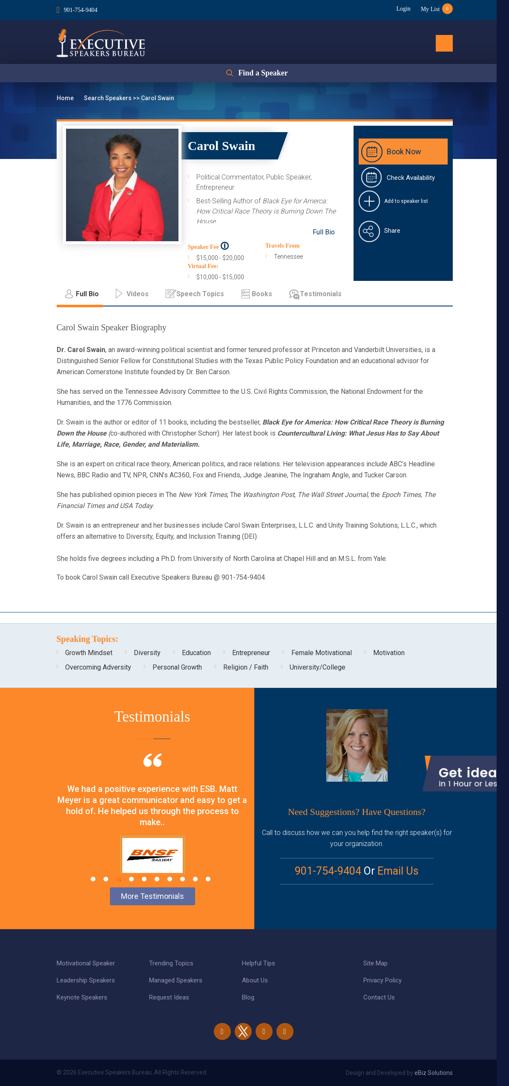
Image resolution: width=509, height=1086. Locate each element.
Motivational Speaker (86, 963)
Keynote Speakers (82, 997)
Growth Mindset (88, 653)
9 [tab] (195, 879)
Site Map (375, 963)
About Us (255, 980)
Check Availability (411, 178)
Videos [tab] (138, 294)
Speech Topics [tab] (200, 294)
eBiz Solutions (433, 1072)
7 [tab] (169, 879)
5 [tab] (144, 879)
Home (66, 98)
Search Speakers (108, 98)
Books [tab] (262, 294)
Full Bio (324, 232)
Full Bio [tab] (87, 294)
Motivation (389, 653)
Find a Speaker (263, 73)
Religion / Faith (245, 667)
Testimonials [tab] (321, 294)
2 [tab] (106, 879)
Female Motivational (321, 653)
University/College (317, 667)
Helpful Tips (258, 963)
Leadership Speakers (86, 980)
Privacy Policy (382, 980)
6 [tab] (157, 879)
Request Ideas (169, 997)
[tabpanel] (152, 825)
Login (403, 9)
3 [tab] (118, 879)
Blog (248, 997)
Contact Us (379, 997)
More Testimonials (152, 896)
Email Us (398, 871)
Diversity (147, 653)
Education (196, 653)
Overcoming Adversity (98, 667)
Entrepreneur (251, 653)
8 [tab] (182, 879)
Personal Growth (177, 667)
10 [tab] (208, 879)
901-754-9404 (81, 10)
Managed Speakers (175, 980)
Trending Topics (171, 963)
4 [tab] (131, 879)
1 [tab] (93, 879)
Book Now (404, 151)
